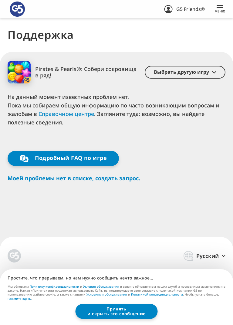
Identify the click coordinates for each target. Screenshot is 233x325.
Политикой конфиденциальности (157, 294)
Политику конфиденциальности (54, 286)
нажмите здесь (19, 299)
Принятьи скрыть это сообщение (116, 311)
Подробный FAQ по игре (63, 158)
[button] (185, 72)
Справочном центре (66, 113)
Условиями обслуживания (106, 294)
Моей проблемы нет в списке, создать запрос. (74, 178)
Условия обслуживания (101, 286)
